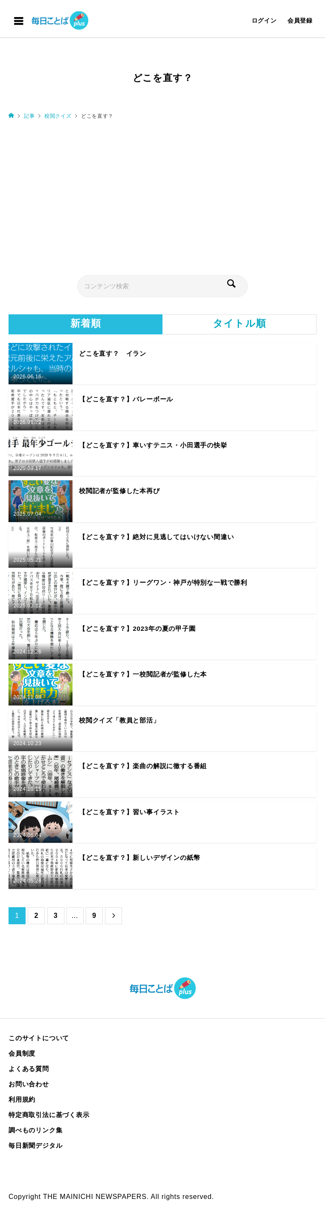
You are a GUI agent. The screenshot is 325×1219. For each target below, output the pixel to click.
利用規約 (22, 1099)
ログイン (264, 20)
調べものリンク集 (35, 1130)
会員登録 (300, 20)
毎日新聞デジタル (35, 1145)
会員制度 (22, 1053)
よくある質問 (29, 1068)
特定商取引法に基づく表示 (49, 1114)
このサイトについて (39, 1038)
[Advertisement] (162, 196)
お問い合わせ (29, 1084)
